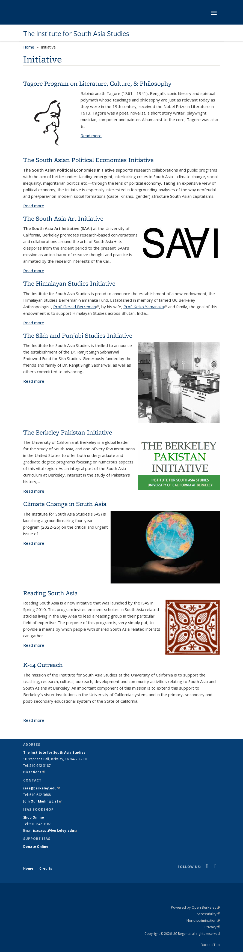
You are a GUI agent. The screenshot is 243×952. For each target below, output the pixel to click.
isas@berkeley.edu (41, 788)
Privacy (212, 926)
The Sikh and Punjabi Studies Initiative (77, 335)
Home (28, 47)
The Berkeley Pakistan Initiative (67, 432)
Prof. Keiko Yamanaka (145, 306)
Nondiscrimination (203, 920)
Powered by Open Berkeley (195, 907)
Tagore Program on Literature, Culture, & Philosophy (97, 83)
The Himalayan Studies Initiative (69, 283)
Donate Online (35, 846)
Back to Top (210, 944)
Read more (91, 135)
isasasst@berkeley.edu (55, 830)
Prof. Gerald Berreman (76, 306)
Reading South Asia (50, 593)
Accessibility (208, 913)
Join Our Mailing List (42, 801)
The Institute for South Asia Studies (76, 33)
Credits (45, 868)
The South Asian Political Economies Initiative (88, 159)
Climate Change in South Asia (64, 503)
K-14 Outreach (43, 664)
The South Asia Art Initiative (63, 218)
